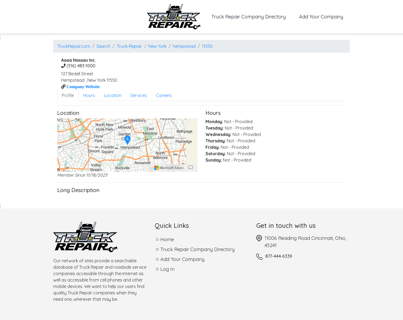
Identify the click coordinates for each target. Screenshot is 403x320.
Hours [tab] (89, 95)
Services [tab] (138, 95)
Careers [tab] (164, 95)
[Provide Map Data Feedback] (190, 167)
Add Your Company (321, 17)
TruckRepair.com (73, 46)
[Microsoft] (169, 168)
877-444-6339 (278, 256)
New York (157, 46)
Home (167, 239)
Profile (68, 95)
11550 (207, 46)
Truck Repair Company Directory (251, 16)
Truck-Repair (129, 46)
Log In (167, 269)
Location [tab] (112, 95)
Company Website (82, 86)
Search (103, 46)
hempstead (184, 46)
